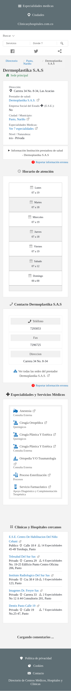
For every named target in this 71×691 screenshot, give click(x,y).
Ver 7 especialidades (23, 128)
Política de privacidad (36, 658)
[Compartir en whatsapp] (59, 51)
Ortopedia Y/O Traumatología (35, 462)
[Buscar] (62, 43)
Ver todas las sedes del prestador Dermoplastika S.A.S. (35, 373)
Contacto (35, 673)
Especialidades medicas (35, 5)
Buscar (9, 36)
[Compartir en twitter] (35, 51)
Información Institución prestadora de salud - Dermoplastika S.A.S (37, 152)
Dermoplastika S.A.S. (24, 100)
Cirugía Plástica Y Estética (35, 436)
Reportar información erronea (49, 162)
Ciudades (35, 14)
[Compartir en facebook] (12, 51)
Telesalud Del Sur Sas (24, 556)
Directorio (11, 60)
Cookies (35, 666)
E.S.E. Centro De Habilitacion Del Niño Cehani (33, 539)
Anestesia (35, 412)
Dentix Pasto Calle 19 (24, 605)
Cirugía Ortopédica (35, 424)
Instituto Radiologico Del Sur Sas (31, 575)
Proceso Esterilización (35, 476)
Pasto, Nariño (28, 62)
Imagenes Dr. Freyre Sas (26, 590)
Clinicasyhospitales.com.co (35, 24)
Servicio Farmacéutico (35, 490)
